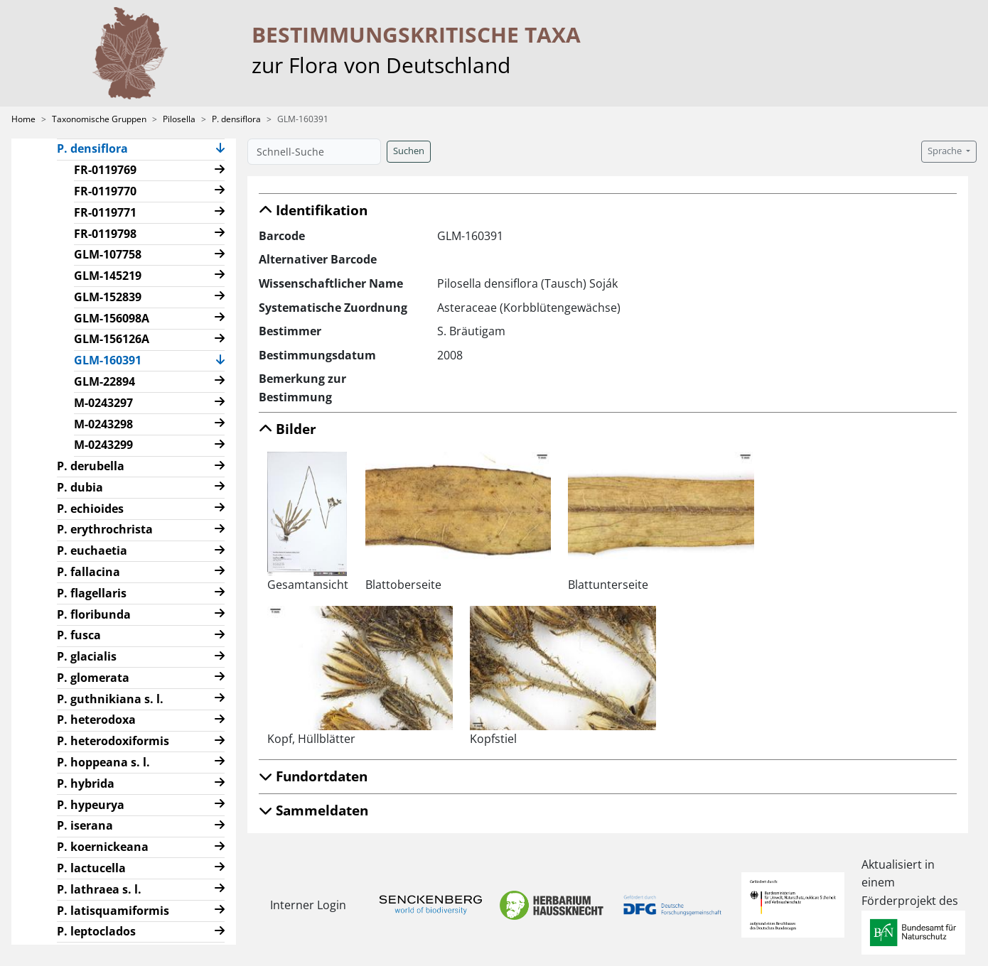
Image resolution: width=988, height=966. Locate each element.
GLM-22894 (104, 381)
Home (23, 119)
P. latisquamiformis (113, 910)
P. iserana (85, 825)
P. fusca (79, 635)
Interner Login (308, 905)
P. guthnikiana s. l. (110, 699)
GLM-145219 (107, 275)
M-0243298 (103, 424)
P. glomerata (93, 677)
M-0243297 (103, 403)
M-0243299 (103, 444)
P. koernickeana (103, 846)
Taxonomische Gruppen (99, 119)
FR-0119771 (105, 212)
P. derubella (90, 466)
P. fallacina (88, 572)
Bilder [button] (287, 428)
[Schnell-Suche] (314, 152)
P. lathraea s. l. (99, 889)
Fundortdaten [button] (313, 776)
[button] (220, 149)
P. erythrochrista (105, 529)
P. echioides (90, 508)
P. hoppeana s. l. (103, 762)
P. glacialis (87, 656)
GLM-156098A (111, 318)
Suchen (408, 151)
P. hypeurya (90, 805)
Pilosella (179, 119)
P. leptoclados (96, 931)
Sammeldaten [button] (313, 810)
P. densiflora (236, 119)
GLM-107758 (107, 254)
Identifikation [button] (313, 209)
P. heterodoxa (96, 719)
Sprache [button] (946, 151)
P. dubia (80, 487)
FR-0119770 (105, 191)
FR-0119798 (105, 234)
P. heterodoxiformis (113, 741)
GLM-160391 (113, 359)
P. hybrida (85, 783)
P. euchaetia (92, 550)
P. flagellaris (92, 593)
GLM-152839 (107, 297)
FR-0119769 (105, 170)
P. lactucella (91, 868)
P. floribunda (94, 614)
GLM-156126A (111, 339)
